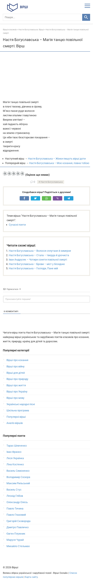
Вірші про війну (15, 366)
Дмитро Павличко (17, 527)
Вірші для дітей (15, 372)
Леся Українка (15, 458)
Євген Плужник (15, 533)
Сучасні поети (17, 224)
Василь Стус (13, 489)
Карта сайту (31, 577)
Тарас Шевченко (16, 445)
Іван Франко (13, 451)
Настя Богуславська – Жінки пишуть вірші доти (57, 158)
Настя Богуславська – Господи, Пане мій (33, 268)
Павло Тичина (14, 508)
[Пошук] (42, 17)
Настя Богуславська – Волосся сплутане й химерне (40, 250)
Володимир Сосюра (18, 477)
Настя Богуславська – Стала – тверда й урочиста (39, 255)
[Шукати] (86, 17)
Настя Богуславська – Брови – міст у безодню (37, 264)
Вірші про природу (17, 378)
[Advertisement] (46, 76)
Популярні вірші (16, 416)
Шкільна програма (17, 410)
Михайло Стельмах (18, 546)
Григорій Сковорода (18, 521)
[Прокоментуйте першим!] (46, 299)
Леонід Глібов (14, 495)
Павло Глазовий (16, 514)
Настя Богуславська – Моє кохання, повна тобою (59, 163)
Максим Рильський (18, 483)
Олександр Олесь (17, 502)
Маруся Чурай (15, 539)
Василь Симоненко (17, 470)
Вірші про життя (16, 385)
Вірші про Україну (16, 391)
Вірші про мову (15, 397)
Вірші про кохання (17, 360)
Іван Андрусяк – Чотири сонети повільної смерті (38, 259)
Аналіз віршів (14, 422)
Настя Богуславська (52, 182)
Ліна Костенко (15, 464)
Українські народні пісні (20, 404)
